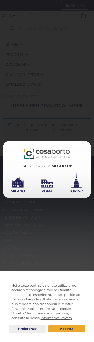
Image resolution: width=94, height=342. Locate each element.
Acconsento (66, 328)
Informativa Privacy (56, 318)
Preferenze (27, 329)
